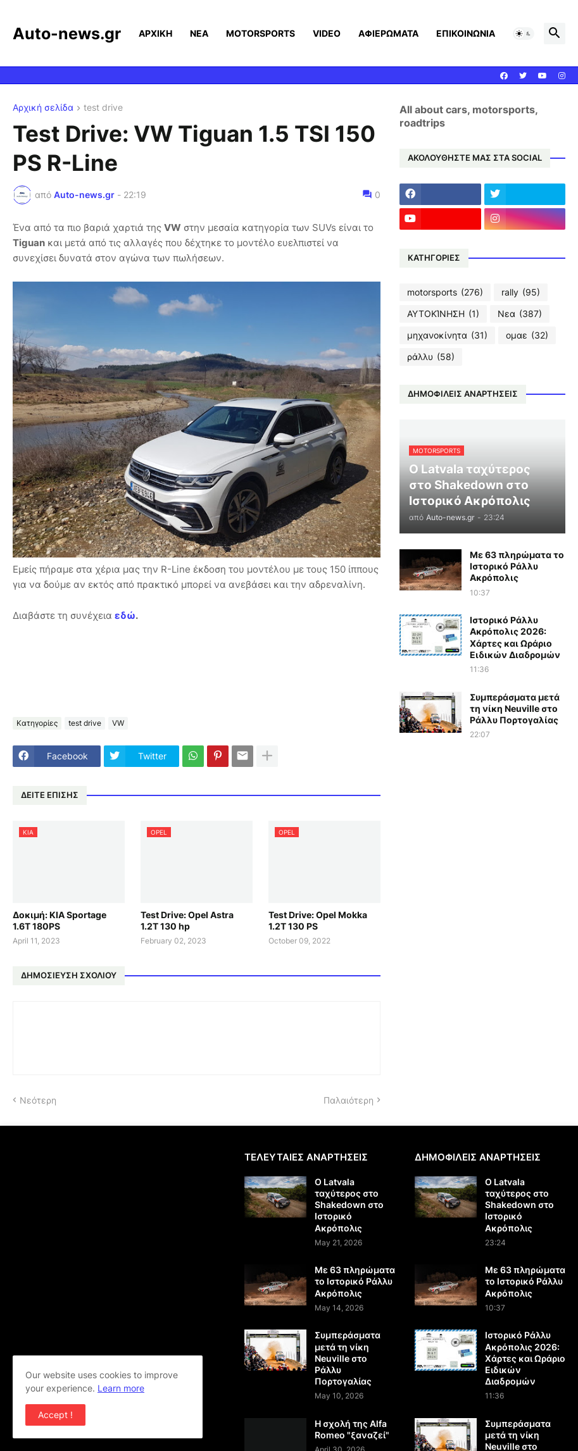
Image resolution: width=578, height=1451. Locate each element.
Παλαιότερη (349, 1100)
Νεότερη (38, 1100)
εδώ (125, 615)
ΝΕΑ (199, 33)
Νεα (520, 314)
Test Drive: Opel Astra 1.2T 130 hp (187, 920)
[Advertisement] (119, 1239)
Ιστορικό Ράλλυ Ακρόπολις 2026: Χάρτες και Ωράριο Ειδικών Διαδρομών (515, 637)
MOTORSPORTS (260, 33)
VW (118, 723)
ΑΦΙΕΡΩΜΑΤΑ (388, 33)
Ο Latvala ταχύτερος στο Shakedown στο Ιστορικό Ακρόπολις (349, 1204)
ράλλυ (431, 357)
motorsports (445, 292)
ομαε (527, 335)
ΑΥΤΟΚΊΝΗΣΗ (443, 314)
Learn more (120, 1388)
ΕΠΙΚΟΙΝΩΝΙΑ (465, 33)
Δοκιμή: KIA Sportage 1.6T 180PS (59, 920)
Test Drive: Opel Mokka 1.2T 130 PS (317, 920)
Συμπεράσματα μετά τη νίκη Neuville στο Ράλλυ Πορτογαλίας (515, 708)
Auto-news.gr (67, 33)
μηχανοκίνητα (447, 335)
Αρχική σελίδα (43, 108)
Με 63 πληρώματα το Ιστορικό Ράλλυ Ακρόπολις (517, 566)
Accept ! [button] (55, 1414)
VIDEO (327, 33)
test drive (103, 108)
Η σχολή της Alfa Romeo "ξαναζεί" (352, 1429)
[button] (523, 33)
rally (520, 292)
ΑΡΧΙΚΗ (155, 33)
